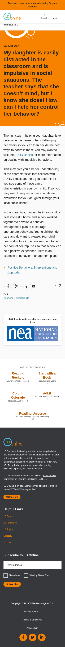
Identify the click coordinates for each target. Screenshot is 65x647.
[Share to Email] (33, 286)
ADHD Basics (23, 155)
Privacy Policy (32, 611)
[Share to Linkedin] (25, 286)
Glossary (7, 536)
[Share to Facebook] (8, 286)
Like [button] (59, 285)
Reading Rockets (18, 378)
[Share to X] (16, 286)
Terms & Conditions (32, 620)
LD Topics (8, 529)
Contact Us (12, 497)
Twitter (32, 637)
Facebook (23, 637)
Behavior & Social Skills (16, 298)
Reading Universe (32, 416)
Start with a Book (47, 378)
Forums (7, 542)
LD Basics (8, 516)
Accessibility (32, 628)
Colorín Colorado (18, 398)
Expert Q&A (11, 45)
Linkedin (42, 637)
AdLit (47, 396)
